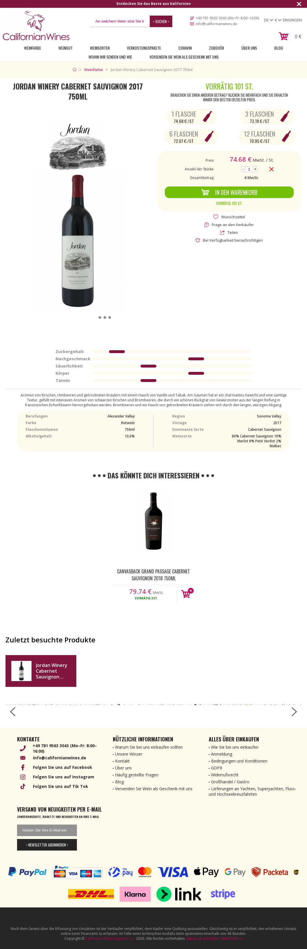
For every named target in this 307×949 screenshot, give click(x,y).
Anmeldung (221, 754)
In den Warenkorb (229, 192)
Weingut (65, 48)
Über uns (249, 48)
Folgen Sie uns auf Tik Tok (60, 786)
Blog (278, 48)
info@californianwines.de (216, 23)
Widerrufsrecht (224, 775)
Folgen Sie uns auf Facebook (62, 767)
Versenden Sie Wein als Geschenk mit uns (184, 57)
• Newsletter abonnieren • (47, 845)
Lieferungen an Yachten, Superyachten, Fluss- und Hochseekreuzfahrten (252, 791)
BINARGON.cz (231, 938)
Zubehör (216, 48)
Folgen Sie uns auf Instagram (63, 777)
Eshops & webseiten (202, 938)
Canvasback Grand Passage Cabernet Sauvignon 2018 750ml (153, 574)
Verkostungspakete (144, 48)
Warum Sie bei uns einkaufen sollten (149, 747)
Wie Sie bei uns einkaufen (234, 747)
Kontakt (122, 761)
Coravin (185, 48)
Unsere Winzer (128, 754)
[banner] (36, 25)
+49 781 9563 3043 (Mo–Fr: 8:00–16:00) (227, 18)
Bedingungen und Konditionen (239, 761)
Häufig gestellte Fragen (136, 775)
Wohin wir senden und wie (110, 57)
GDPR (216, 768)
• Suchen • (161, 21)
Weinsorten (100, 48)
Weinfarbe (32, 48)
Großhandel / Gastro (230, 781)
